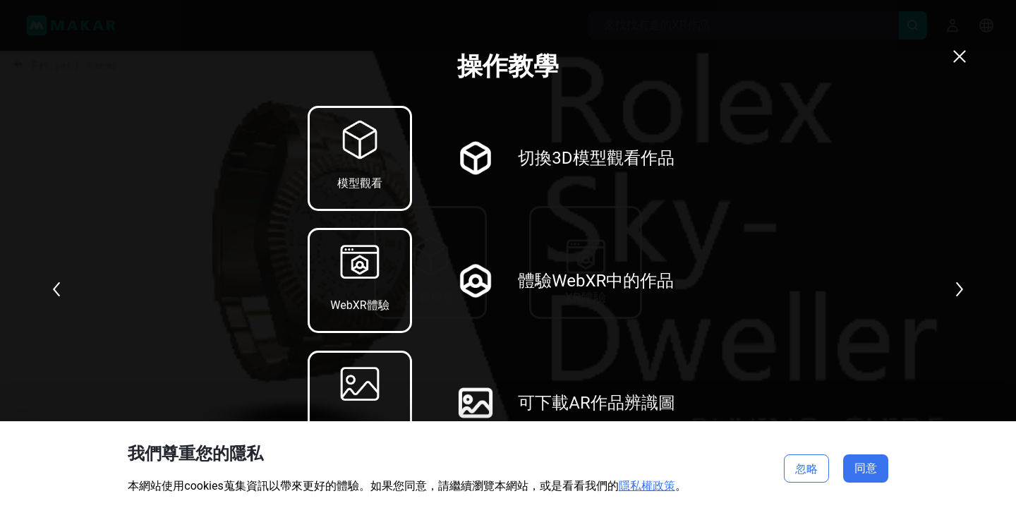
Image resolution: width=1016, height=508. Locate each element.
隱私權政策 (647, 485)
